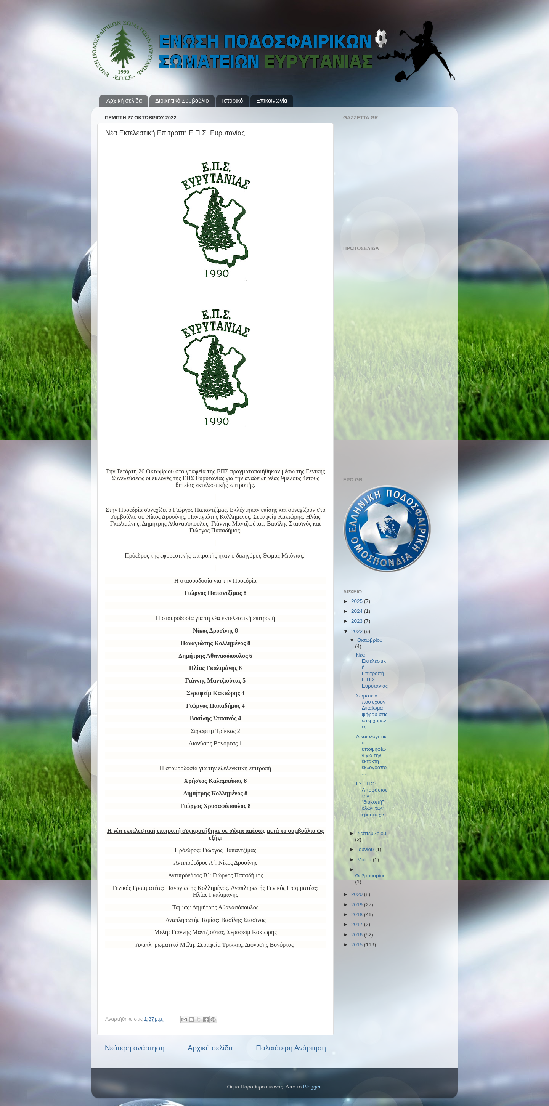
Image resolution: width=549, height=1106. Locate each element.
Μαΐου (365, 859)
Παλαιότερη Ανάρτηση (291, 1048)
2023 (357, 621)
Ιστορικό (232, 100)
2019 (357, 904)
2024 (357, 611)
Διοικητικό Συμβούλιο (182, 100)
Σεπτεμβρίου (371, 833)
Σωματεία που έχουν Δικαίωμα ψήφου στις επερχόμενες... (372, 711)
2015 (357, 944)
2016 (357, 935)
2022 (357, 631)
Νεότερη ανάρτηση (135, 1048)
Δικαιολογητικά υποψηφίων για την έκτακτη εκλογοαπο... (371, 755)
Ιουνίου (366, 849)
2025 (357, 601)
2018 (357, 914)
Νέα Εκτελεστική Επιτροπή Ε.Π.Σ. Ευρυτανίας (372, 670)
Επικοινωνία (271, 100)
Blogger (312, 1087)
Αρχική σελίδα (124, 100)
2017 (357, 924)
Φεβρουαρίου (370, 875)
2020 (357, 894)
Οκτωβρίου (369, 640)
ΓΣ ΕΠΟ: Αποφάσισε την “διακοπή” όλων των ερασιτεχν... (372, 802)
